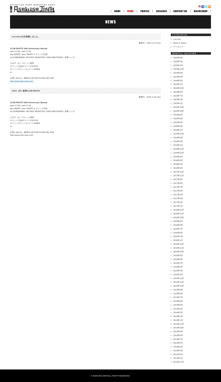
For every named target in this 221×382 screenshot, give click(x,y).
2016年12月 (178, 210)
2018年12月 (178, 149)
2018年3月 (178, 168)
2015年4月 (178, 270)
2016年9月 (178, 221)
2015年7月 (178, 263)
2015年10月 (178, 251)
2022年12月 (178, 107)
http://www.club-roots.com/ (21, 81)
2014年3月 (178, 312)
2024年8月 (178, 77)
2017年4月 (178, 198)
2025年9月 (178, 58)
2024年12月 (178, 69)
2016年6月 (178, 233)
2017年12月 (178, 172)
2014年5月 (178, 305)
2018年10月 (178, 153)
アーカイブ (178, 47)
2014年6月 (178, 301)
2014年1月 (178, 320)
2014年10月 (178, 286)
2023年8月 (178, 92)
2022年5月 (178, 122)
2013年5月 (178, 347)
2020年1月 (178, 130)
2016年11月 (178, 213)
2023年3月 (178, 99)
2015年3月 (178, 274)
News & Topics (179, 43)
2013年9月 (178, 331)
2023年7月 (178, 96)
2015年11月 (178, 248)
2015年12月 (178, 244)
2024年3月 (178, 80)
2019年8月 (178, 137)
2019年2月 (178, 145)
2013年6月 (178, 343)
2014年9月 (178, 290)
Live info (177, 39)
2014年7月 (178, 297)
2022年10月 (178, 111)
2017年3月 (178, 202)
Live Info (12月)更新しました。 (26, 36)
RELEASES (161, 10)
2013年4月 (178, 350)
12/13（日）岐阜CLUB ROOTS (26, 91)
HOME (117, 10)
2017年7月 (178, 187)
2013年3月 (178, 354)
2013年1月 (178, 358)
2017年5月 (178, 194)
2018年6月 (178, 160)
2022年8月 (178, 115)
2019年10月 (178, 134)
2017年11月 (178, 175)
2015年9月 (178, 255)
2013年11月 (178, 324)
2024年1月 (178, 84)
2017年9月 (178, 179)
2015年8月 (178, 259)
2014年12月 (178, 278)
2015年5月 (178, 267)
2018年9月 (178, 156)
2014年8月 (178, 293)
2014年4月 (178, 309)
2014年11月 (178, 282)
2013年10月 (178, 327)
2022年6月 (178, 118)
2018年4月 (178, 164)
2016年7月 (178, 229)
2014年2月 (178, 316)
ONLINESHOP (200, 10)
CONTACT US (180, 10)
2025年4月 (178, 65)
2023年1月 (178, 103)
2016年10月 (178, 217)
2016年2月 (178, 236)
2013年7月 (178, 339)
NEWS (130, 10)
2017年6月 (178, 191)
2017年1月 (178, 206)
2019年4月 (178, 141)
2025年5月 (178, 61)
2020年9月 (178, 126)
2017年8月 (178, 183)
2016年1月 (178, 240)
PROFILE (145, 10)
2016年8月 (178, 225)
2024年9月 (178, 73)
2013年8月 (178, 335)
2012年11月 (178, 362)
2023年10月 (178, 88)
